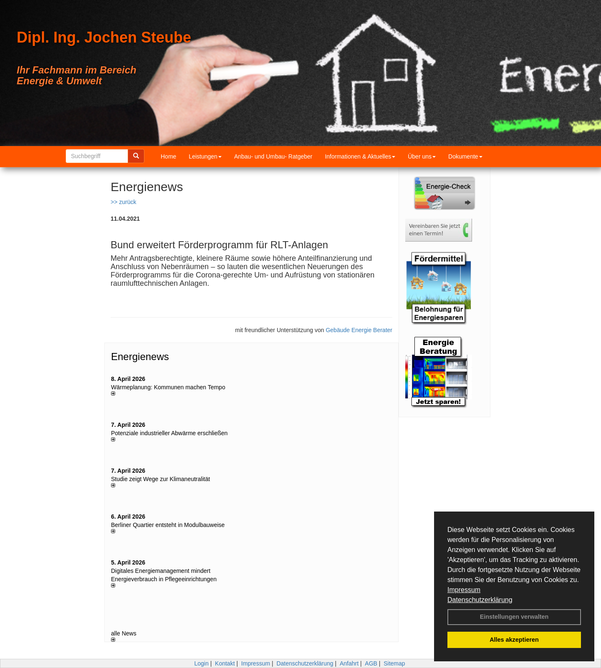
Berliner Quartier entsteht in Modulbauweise (168, 525)
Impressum (463, 589)
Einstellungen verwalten (514, 616)
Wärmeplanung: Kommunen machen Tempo (168, 387)
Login (201, 663)
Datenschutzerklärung (480, 599)
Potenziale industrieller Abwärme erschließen (169, 433)
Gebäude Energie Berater (359, 330)
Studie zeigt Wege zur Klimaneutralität (160, 479)
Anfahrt (349, 663)
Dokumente (465, 156)
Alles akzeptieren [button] (514, 639)
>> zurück (123, 202)
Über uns (422, 156)
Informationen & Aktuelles (360, 156)
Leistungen (205, 156)
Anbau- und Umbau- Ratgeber (273, 156)
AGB (371, 663)
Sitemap (394, 663)
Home (168, 156)
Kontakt (225, 663)
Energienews (140, 356)
